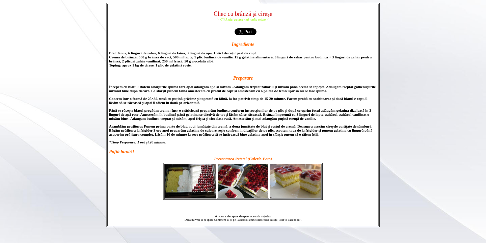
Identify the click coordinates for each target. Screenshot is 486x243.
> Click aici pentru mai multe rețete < (243, 19)
